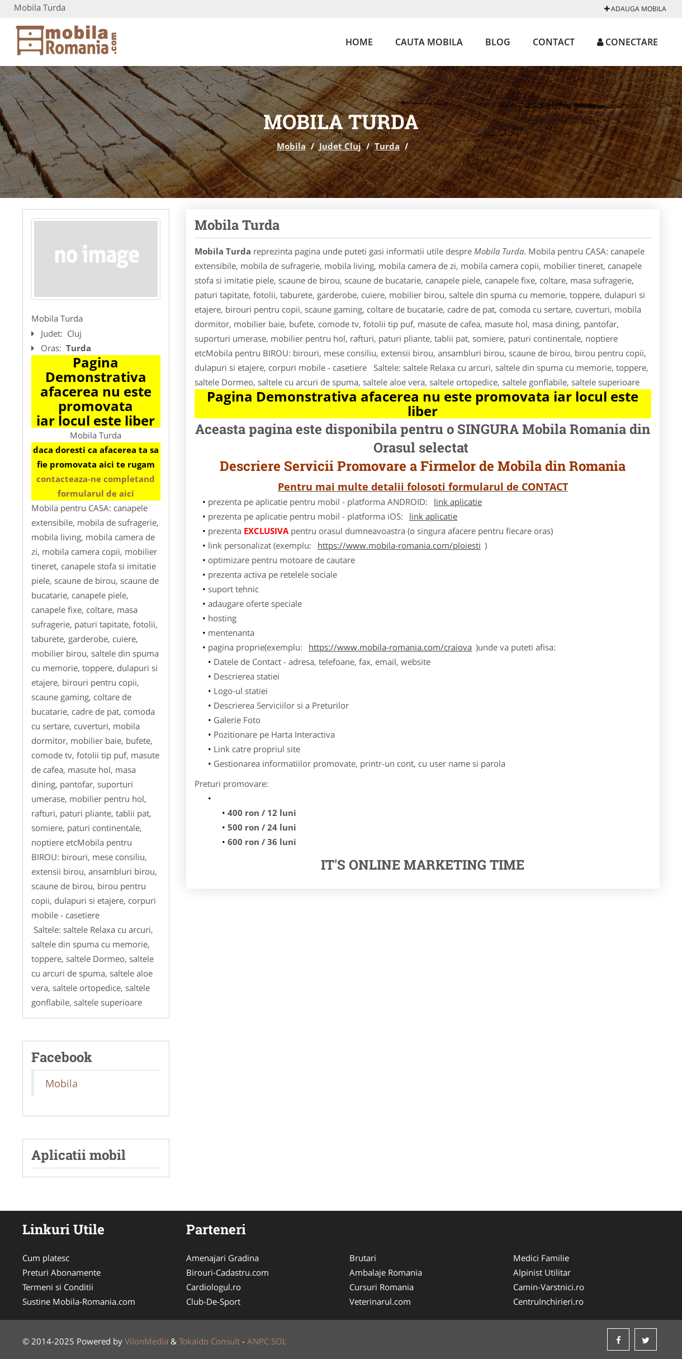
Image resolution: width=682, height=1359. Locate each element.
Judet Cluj (340, 146)
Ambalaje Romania (385, 1272)
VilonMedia (146, 1341)
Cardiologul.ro (213, 1286)
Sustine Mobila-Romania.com (78, 1301)
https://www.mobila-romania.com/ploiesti (399, 545)
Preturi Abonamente (61, 1272)
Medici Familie (541, 1257)
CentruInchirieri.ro (548, 1301)
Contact (554, 42)
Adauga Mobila (635, 8)
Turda (387, 146)
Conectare (627, 42)
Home (359, 42)
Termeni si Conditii (57, 1286)
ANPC (258, 1341)
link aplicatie (458, 501)
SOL (279, 1341)
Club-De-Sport (213, 1301)
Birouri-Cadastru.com (227, 1272)
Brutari (362, 1257)
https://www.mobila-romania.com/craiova (390, 647)
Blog (497, 42)
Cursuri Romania (381, 1286)
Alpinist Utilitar (542, 1272)
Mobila (291, 146)
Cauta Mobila (429, 42)
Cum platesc (45, 1257)
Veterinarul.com (380, 1301)
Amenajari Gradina (222, 1257)
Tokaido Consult (209, 1341)
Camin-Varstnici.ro (548, 1286)
